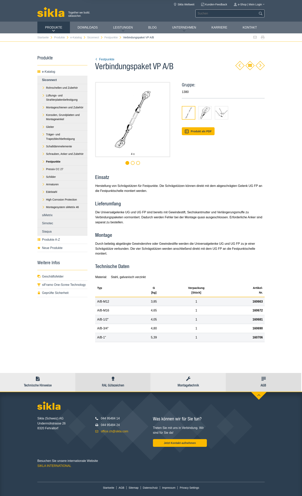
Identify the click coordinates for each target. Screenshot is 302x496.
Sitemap (133, 487)
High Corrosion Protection (59, 199)
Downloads (88, 27)
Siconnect (95, 37)
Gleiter (48, 126)
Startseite (45, 37)
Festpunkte (113, 37)
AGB (121, 487)
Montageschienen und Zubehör (62, 107)
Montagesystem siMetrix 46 (60, 207)
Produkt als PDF (198, 131)
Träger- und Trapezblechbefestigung (58, 136)
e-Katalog (78, 37)
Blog (152, 27)
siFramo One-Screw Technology (61, 284)
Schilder (49, 176)
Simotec (47, 223)
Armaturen (50, 184)
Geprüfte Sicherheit (53, 292)
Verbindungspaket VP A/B (138, 37)
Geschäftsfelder (50, 276)
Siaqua (47, 231)
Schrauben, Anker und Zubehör (63, 153)
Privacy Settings (189, 487)
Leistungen (123, 29)
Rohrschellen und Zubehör (60, 87)
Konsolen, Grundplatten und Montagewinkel (61, 117)
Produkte (53, 29)
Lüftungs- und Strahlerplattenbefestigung (59, 97)
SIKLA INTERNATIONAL (54, 465)
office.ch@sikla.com (114, 431)
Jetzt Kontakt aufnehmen (180, 443)
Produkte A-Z (48, 239)
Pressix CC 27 (52, 169)
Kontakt (250, 27)
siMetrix (47, 215)
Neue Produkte (50, 248)
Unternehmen (184, 29)
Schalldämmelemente (57, 146)
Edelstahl (49, 191)
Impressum (168, 487)
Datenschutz (150, 487)
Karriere (219, 27)
